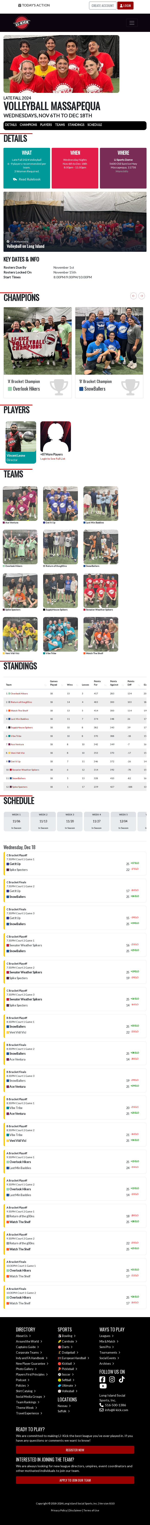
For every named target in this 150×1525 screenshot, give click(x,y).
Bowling (69, 1336)
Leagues (106, 1336)
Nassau (64, 1406)
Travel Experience (29, 1413)
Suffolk (64, 1411)
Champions (28, 125)
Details (10, 125)
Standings (76, 125)
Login (125, 5)
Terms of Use (91, 1510)
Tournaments (109, 1352)
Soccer (68, 1374)
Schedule (94, 125)
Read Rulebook (27, 179)
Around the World (29, 1341)
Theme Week (26, 1408)
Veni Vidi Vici (11, 653)
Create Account (103, 5)
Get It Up (49, 522)
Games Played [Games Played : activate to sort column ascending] (53, 683)
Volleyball (69, 1391)
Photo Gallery (26, 1369)
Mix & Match (108, 1341)
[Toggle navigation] (131, 23)
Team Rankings (27, 1402)
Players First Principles (32, 1374)
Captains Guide (27, 1347)
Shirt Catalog (26, 1391)
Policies (22, 1385)
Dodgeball (70, 1352)
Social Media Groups (30, 1396)
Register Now (75, 1449)
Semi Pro (106, 1347)
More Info (122, 171)
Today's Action (34, 5)
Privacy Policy (59, 1510)
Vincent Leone (16, 455)
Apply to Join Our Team (75, 1480)
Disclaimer (75, 1510)
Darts (67, 1347)
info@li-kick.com (113, 1410)
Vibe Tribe (49, 653)
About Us (23, 1336)
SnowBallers (91, 566)
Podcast (22, 1380)
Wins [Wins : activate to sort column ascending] (70, 684)
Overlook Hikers (12, 566)
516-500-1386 (112, 1405)
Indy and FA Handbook (32, 1358)
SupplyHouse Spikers (55, 609)
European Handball (75, 1358)
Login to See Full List (52, 458)
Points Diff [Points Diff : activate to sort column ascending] (131, 683)
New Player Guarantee (32, 1363)
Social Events (109, 1358)
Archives (106, 1363)
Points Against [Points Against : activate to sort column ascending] (114, 683)
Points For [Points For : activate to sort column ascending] (97, 683)
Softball (68, 1380)
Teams (60, 125)
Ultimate (69, 1385)
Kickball (68, 1363)
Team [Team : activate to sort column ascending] (9, 684)
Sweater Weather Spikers (98, 609)
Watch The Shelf (93, 653)
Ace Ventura (10, 522)
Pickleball (69, 1369)
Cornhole (69, 1341)
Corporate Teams (29, 1352)
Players (46, 125)
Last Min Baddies (93, 522)
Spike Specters (11, 609)
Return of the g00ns (55, 566)
